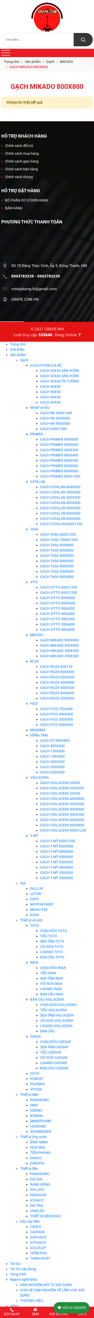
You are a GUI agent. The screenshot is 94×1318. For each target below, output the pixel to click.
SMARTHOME (40, 1121)
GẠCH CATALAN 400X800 (60, 487)
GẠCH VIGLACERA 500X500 (62, 814)
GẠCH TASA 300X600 (57, 571)
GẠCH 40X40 (50, 397)
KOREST (36, 1079)
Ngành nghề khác (23, 1279)
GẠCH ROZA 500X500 (57, 688)
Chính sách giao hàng (20, 161)
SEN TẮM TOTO (52, 941)
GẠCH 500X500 (52, 762)
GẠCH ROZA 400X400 (57, 693)
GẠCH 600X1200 (53, 429)
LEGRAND (38, 1126)
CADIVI (35, 1227)
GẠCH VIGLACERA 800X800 (62, 825)
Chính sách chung (17, 177)
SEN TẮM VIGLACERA (57, 1015)
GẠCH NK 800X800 (55, 423)
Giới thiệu (17, 349)
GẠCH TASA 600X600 (57, 550)
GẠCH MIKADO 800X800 (59, 640)
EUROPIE (37, 1163)
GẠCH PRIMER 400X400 (59, 455)
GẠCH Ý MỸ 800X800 (56, 846)
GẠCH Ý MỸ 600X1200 (57, 841)
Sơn (23, 883)
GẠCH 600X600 (52, 772)
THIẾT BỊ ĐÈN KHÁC (45, 1216)
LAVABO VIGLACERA (56, 1026)
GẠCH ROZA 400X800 (57, 682)
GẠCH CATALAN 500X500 (60, 508)
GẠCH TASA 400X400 (57, 561)
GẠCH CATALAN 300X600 (60, 492)
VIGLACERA (39, 778)
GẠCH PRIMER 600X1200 (60, 476)
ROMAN (36, 1116)
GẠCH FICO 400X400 (56, 714)
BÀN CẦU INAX (51, 994)
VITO (34, 582)
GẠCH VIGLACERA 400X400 (62, 809)
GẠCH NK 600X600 (55, 418)
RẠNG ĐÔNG (40, 1184)
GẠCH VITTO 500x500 (57, 608)
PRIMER (36, 434)
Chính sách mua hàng (20, 153)
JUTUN (35, 894)
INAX (34, 962)
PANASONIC (39, 1100)
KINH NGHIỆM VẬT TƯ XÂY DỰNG (46, 1285)
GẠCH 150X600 (52, 756)
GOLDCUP (38, 1248)
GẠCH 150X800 (52, 751)
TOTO (34, 925)
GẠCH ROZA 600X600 (57, 677)
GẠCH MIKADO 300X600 (59, 651)
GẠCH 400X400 (52, 746)
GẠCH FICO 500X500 (56, 719)
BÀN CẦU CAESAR (54, 1068)
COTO (34, 1073)
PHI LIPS (37, 1190)
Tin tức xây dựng (23, 1269)
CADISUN (37, 1232)
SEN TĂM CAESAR (54, 1047)
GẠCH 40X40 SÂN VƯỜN (59, 376)
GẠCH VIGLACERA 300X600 (62, 804)
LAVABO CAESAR (53, 1063)
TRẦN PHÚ (38, 1253)
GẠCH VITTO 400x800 (57, 630)
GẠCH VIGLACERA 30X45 (60, 783)
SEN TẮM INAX (51, 978)
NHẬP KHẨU (40, 408)
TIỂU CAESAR (50, 1052)
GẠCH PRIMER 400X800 (59, 439)
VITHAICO (38, 1243)
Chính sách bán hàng (19, 169)
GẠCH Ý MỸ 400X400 (56, 867)
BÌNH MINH (39, 1142)
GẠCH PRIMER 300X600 (59, 445)
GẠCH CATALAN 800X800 (60, 519)
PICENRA (37, 1084)
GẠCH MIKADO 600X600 (59, 645)
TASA (34, 529)
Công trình (18, 1274)
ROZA (34, 661)
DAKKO (36, 1158)
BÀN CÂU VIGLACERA (47, 999)
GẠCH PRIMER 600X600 (59, 466)
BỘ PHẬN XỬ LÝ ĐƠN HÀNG (24, 200)
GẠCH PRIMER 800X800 (59, 471)
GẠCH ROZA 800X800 (57, 672)
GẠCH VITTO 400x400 (57, 614)
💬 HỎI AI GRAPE (71, 1308)
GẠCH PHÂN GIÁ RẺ (45, 365)
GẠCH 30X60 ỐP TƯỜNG (59, 381)
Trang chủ (18, 344)
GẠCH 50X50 (50, 392)
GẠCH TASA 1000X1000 (59, 540)
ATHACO (37, 1200)
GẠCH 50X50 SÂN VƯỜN (59, 371)
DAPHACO (38, 1237)
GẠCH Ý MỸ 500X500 (56, 862)
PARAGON (38, 1195)
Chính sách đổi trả (17, 146)
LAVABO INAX (51, 989)
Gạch (24, 360)
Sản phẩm (18, 355)
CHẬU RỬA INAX (53, 968)
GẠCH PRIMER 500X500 (59, 460)
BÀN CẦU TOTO (52, 957)
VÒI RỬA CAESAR (53, 1058)
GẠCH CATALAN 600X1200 (61, 524)
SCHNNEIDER (40, 1132)
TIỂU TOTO (48, 936)
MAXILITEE (39, 910)
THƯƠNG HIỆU (31, 1301)
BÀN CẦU (47, 1031)
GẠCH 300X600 (52, 767)
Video (14, 1306)
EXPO (34, 899)
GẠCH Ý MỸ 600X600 (56, 857)
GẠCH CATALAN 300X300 (60, 497)
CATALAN (37, 482)
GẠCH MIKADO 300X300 (59, 656)
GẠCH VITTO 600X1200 (58, 587)
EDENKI (36, 1110)
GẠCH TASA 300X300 (57, 566)
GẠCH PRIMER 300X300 (59, 450)
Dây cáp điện (30, 1221)
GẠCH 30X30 (50, 402)
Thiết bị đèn (29, 1169)
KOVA (34, 915)
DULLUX (36, 888)
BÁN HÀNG (12, 208)
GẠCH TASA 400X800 (57, 577)
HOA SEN (37, 1147)
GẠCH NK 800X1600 (56, 413)
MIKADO (36, 635)
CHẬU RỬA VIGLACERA (58, 1005)
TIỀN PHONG (40, 1153)
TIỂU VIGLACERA (53, 1010)
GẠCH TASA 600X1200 (58, 534)
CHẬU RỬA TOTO (53, 931)
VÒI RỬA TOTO (51, 947)
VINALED (37, 1211)
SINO (34, 1105)
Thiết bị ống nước (33, 1137)
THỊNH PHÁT (40, 1258)
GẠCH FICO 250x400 (56, 709)
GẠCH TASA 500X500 (57, 556)
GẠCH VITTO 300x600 (57, 624)
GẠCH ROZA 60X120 (56, 667)
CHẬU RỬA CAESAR (55, 1042)
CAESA (35, 1036)
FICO (34, 704)
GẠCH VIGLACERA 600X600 (62, 820)
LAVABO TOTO (51, 952)
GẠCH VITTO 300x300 (57, 619)
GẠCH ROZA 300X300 (57, 698)
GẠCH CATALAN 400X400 (60, 503)
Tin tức (15, 1264)
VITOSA (36, 1089)
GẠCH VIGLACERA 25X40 (60, 793)
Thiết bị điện (29, 1095)
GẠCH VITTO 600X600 (57, 603)
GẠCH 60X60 (50, 386)
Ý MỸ (34, 836)
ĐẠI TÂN (36, 1206)
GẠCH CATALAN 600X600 (60, 513)
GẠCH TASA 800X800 (57, 545)
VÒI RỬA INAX (51, 984)
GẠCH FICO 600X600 (56, 725)
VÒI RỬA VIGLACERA (56, 1021)
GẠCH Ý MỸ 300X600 (56, 878)
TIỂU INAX (48, 973)
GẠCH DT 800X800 (55, 741)
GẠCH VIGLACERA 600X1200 (63, 830)
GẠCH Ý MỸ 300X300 (56, 873)
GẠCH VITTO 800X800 (57, 598)
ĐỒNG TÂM (39, 735)
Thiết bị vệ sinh (31, 920)
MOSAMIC (38, 730)
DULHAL (36, 1179)
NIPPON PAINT (42, 904)
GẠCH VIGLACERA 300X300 (62, 788)
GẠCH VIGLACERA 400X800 (62, 799)
